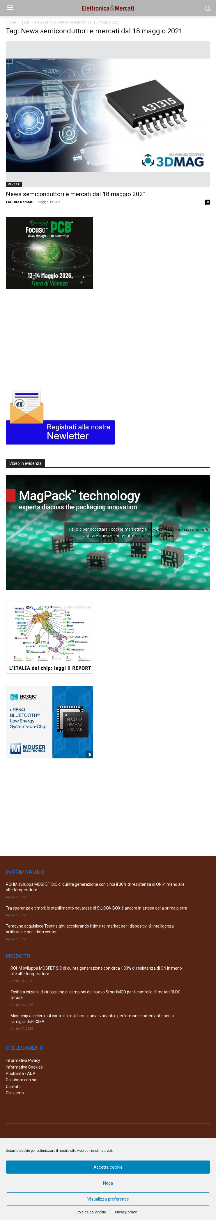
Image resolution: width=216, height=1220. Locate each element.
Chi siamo (15, 1093)
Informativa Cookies (24, 1067)
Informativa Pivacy (23, 1060)
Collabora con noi (21, 1080)
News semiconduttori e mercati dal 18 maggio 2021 (76, 194)
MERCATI (14, 184)
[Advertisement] (49, 338)
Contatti (13, 1086)
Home (11, 22)
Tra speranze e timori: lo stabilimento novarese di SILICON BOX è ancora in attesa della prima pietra (96, 908)
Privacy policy (126, 1212)
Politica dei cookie (91, 1212)
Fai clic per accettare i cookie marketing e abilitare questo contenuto (108, 532)
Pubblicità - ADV (20, 1073)
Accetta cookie (108, 1167)
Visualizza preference (108, 1199)
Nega (108, 1183)
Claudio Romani (19, 202)
